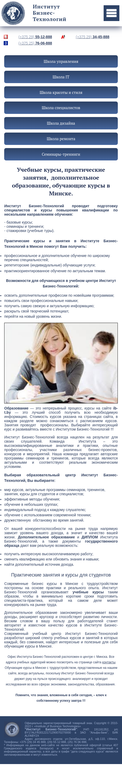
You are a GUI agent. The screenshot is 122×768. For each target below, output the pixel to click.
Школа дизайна (61, 123)
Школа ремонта (61, 138)
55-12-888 (35, 37)
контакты (108, 662)
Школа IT (61, 76)
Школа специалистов (61, 107)
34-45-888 (92, 37)
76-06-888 (35, 43)
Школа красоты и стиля (61, 92)
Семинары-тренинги (61, 154)
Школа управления (61, 61)
